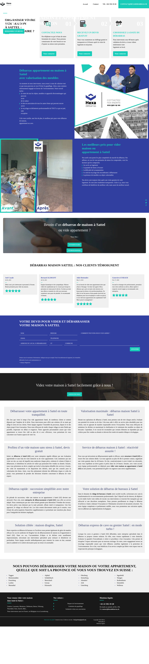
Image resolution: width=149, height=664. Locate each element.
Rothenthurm (121, 618)
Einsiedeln (120, 620)
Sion (15, 646)
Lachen (11, 620)
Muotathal (12, 623)
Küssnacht (48, 623)
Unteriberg (84, 623)
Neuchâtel (10, 646)
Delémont (29, 644)
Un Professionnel (74, 288)
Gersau (47, 620)
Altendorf (84, 618)
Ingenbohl (120, 613)
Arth (82, 620)
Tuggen (11, 613)
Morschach (48, 618)
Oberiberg (84, 613)
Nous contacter (49, 91)
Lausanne (16, 644)
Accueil (85, 4)
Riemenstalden (13, 615)
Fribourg (40, 644)
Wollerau (120, 623)
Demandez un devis (14, 36)
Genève (9, 644)
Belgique (33, 649)
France (26, 649)
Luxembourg (44, 649)
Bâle (24, 646)
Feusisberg (12, 618)
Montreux (22, 644)
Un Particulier (74, 282)
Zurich (20, 646)
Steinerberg (84, 615)
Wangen (119, 615)
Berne (35, 644)
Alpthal (47, 613)
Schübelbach (49, 615)
